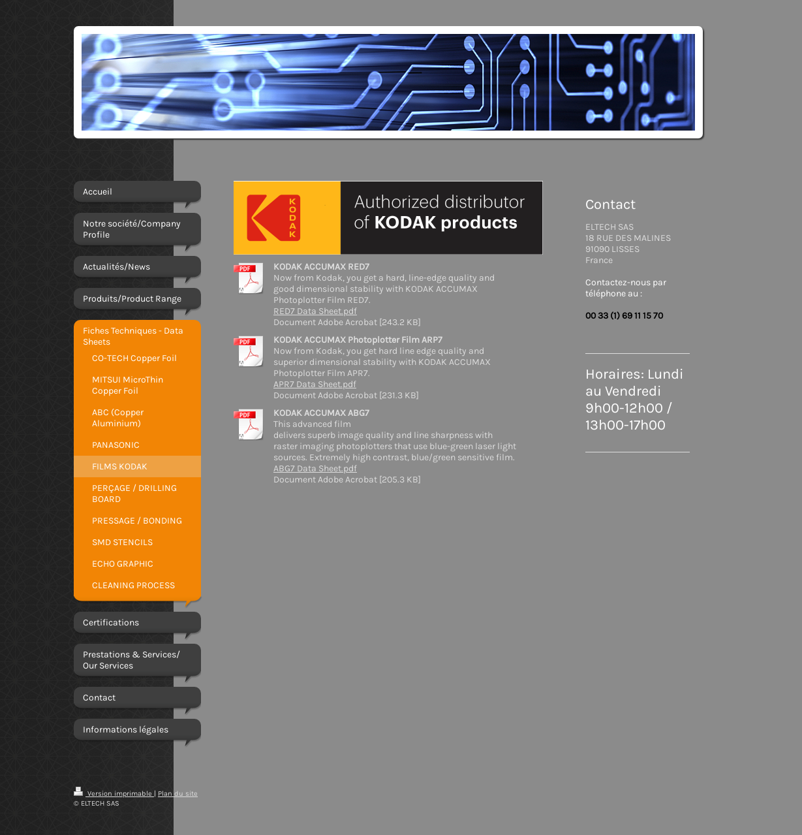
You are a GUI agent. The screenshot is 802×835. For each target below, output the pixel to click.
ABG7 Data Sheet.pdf (315, 468)
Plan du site (178, 793)
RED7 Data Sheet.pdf (315, 311)
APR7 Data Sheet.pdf (314, 384)
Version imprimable (114, 793)
